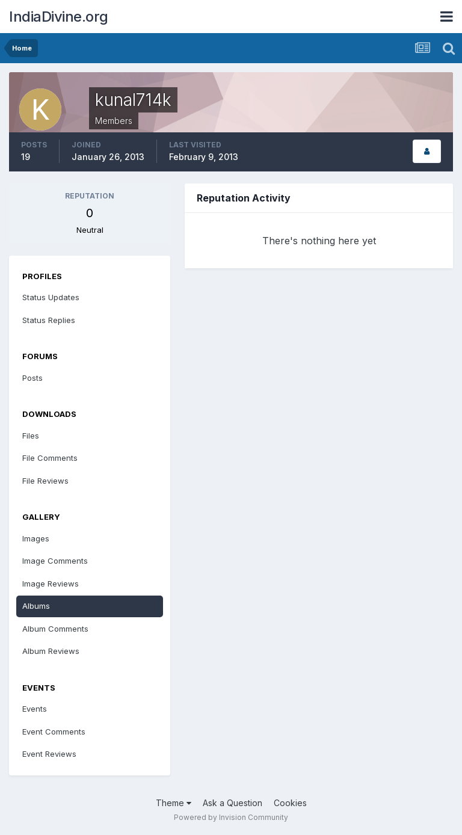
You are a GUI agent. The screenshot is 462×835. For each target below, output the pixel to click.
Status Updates (50, 297)
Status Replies (48, 320)
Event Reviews (49, 754)
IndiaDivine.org (58, 16)
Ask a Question (232, 803)
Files (30, 435)
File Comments (50, 458)
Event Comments (53, 731)
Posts (32, 378)
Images (35, 538)
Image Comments (55, 560)
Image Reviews (50, 583)
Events (34, 708)
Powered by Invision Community (231, 817)
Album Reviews (50, 651)
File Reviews (45, 480)
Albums (36, 606)
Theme (173, 803)
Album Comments (55, 628)
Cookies (290, 803)
